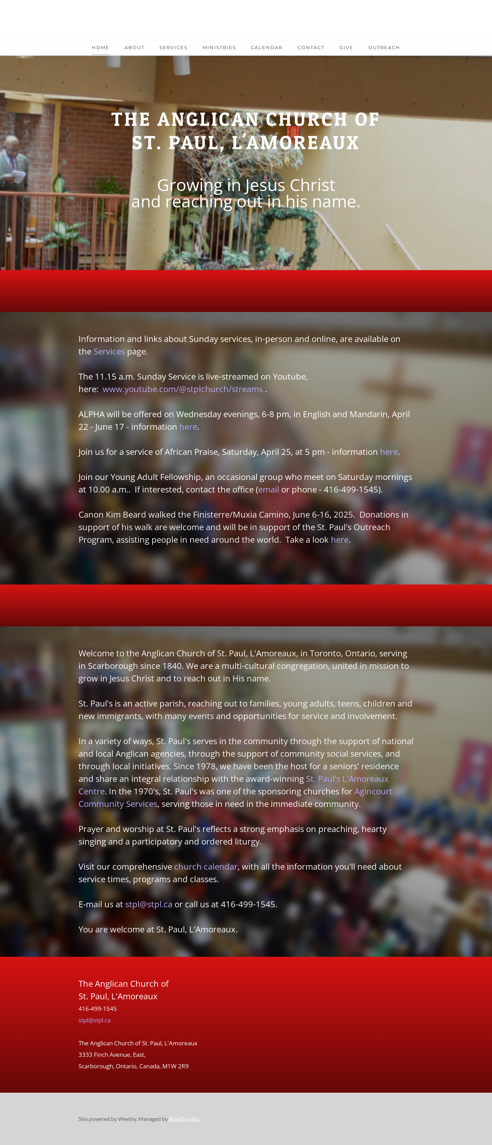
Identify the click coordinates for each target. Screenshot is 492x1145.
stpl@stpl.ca (148, 904)
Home (101, 47)
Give (346, 47)
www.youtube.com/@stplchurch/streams (183, 389)
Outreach (384, 47)
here (188, 426)
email (268, 489)
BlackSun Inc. (184, 1118)
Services (173, 47)
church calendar (206, 866)
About (134, 47)
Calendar (267, 47)
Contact (311, 47)
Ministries (219, 47)
